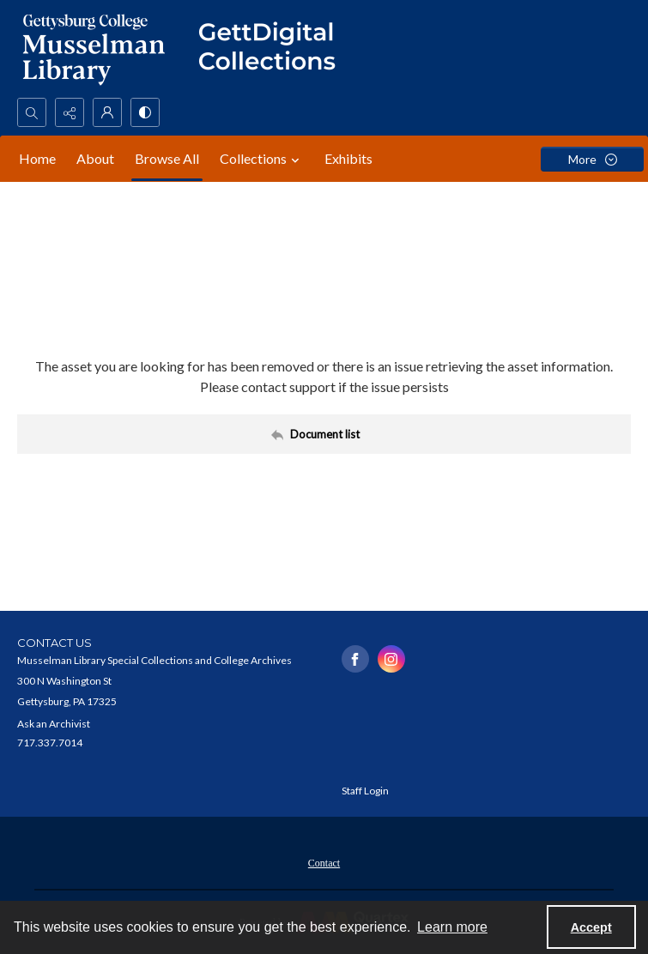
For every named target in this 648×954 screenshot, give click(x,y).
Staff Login (365, 790)
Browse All (167, 158)
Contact (324, 863)
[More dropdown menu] (592, 159)
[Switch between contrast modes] (145, 112)
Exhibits (348, 158)
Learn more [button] (452, 927)
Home (37, 158)
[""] (274, 49)
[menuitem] (324, 861)
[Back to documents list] (324, 434)
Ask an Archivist (53, 723)
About (95, 158)
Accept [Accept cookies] (591, 927)
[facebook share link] (355, 659)
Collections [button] (262, 158)
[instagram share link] (391, 659)
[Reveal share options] (69, 112)
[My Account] (107, 112)
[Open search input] (31, 112)
